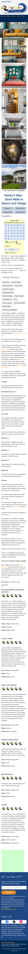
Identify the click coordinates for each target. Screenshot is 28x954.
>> (23, 220)
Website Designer (22, 948)
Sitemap (7, 948)
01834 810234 (6, 1)
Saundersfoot (5, 349)
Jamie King (14, 950)
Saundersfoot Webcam (10, 16)
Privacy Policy (13, 948)
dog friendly (16, 506)
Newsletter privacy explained (8, 909)
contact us (16, 270)
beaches (20, 365)
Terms (3, 948)
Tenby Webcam (21, 16)
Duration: (7, 246)
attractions (4, 367)
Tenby (21, 359)
